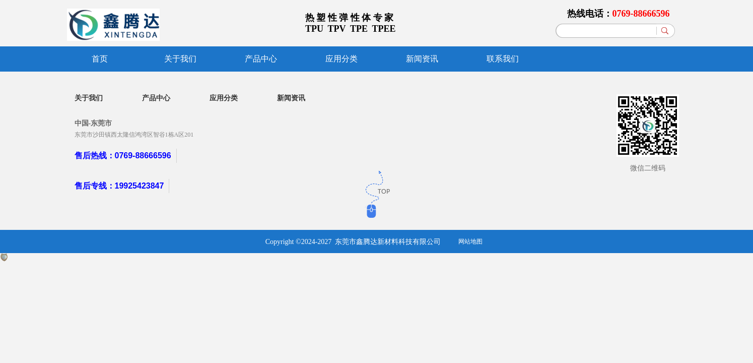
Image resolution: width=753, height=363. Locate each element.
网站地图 (470, 241)
